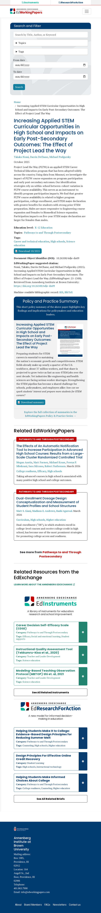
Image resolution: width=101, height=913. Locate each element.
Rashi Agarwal (64, 511)
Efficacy (41, 471)
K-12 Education (43, 227)
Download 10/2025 (29, 251)
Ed (30, 2)
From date (19, 60)
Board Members (33, 904)
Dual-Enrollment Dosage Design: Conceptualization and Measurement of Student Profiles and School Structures (47, 502)
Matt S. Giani (23, 511)
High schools (58, 241)
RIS (61, 292)
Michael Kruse (57, 462)
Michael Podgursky (60, 157)
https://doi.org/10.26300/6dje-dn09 (34, 286)
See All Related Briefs (51, 799)
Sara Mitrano (35, 466)
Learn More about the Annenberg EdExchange (44, 584)
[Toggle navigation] (86, 11)
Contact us (75, 904)
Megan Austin (24, 462)
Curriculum (22, 519)
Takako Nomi (21, 157)
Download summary (32, 402)
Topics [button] (22, 43)
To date (17, 71)
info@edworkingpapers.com (35, 892)
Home (17, 102)
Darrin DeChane (39, 157)
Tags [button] (21, 51)
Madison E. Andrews (43, 511)
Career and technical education (31, 241)
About (18, 904)
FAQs (47, 904)
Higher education (56, 519)
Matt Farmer (40, 462)
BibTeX (69, 292)
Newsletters (59, 904)
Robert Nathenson (55, 466)
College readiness (26, 471)
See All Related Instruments (50, 692)
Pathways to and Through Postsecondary (47, 232)
